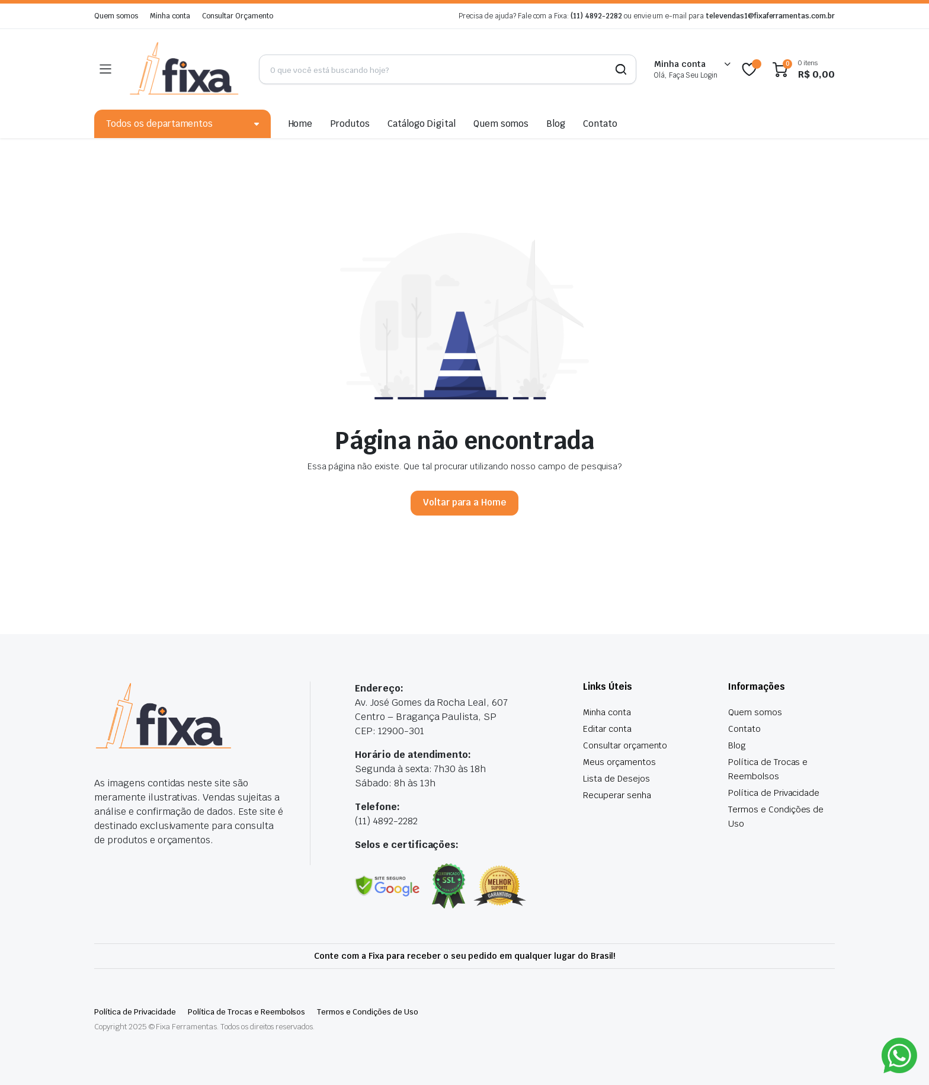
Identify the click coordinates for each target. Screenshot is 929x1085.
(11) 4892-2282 (596, 16)
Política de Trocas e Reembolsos (246, 1012)
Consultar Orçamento (237, 16)
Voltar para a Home (464, 502)
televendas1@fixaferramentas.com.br (770, 16)
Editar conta (607, 729)
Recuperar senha (617, 795)
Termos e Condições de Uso (367, 1012)
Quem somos (116, 16)
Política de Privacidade (773, 793)
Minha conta (170, 16)
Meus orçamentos (619, 762)
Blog (555, 123)
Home (301, 123)
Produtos (350, 123)
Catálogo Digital (421, 123)
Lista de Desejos (616, 778)
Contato (600, 123)
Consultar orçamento (625, 745)
